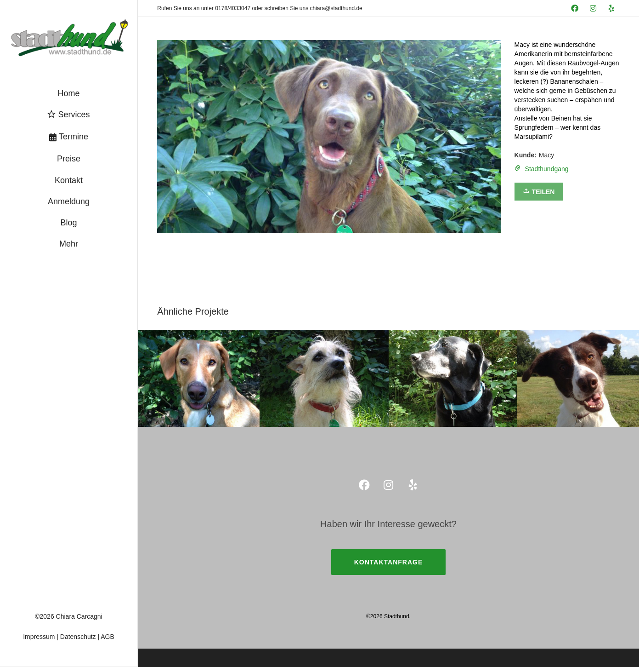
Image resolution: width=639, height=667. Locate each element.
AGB (107, 636)
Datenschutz (78, 636)
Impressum (39, 636)
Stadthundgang (547, 168)
